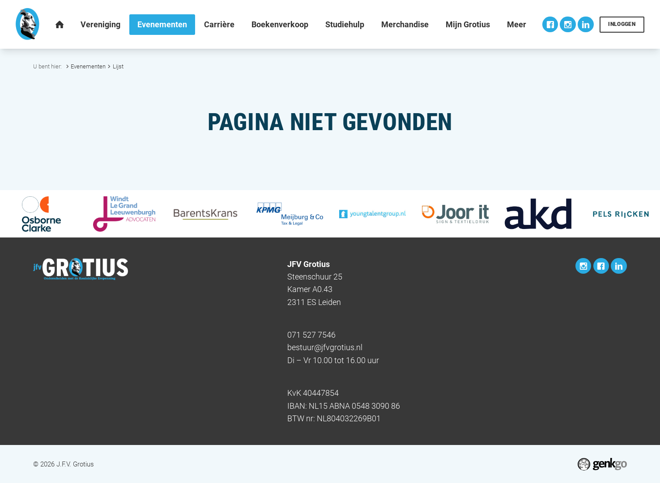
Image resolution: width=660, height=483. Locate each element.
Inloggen (621, 24)
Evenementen (88, 66)
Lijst (118, 66)
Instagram (567, 24)
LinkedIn (585, 24)
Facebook (550, 24)
